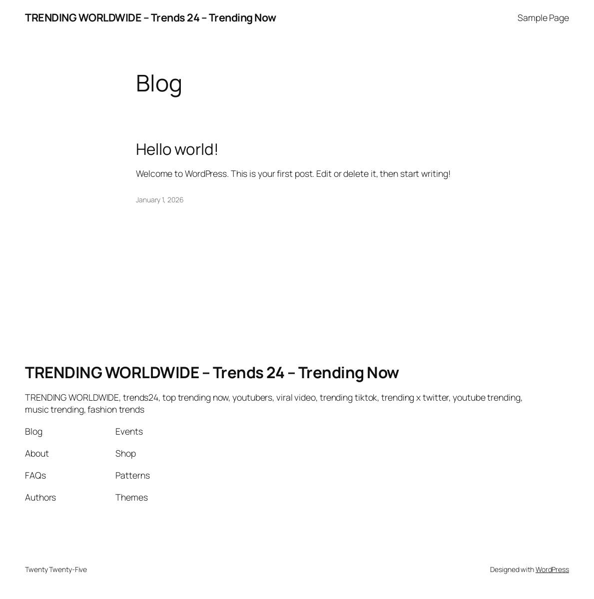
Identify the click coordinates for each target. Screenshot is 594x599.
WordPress (552, 569)
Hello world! (177, 149)
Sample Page (543, 17)
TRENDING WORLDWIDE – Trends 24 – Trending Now (150, 17)
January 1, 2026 (160, 199)
